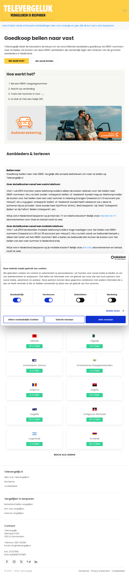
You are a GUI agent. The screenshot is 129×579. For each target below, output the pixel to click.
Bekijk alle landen (64, 454)
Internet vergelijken (14, 513)
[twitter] (21, 561)
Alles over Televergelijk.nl (16, 477)
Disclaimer (9, 481)
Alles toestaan (105, 319)
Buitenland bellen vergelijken (18, 504)
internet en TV (108, 215)
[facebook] (7, 561)
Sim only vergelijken (14, 508)
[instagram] (14, 561)
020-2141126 (20, 542)
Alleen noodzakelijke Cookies (23, 319)
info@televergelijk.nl (21, 545)
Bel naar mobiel (44, 61)
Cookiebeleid (10, 486)
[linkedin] (35, 561)
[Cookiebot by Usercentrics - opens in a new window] (113, 258)
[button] (125, 11)
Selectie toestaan (64, 319)
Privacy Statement (100, 570)
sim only (87, 247)
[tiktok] (28, 561)
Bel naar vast (17, 60)
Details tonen (113, 311)
